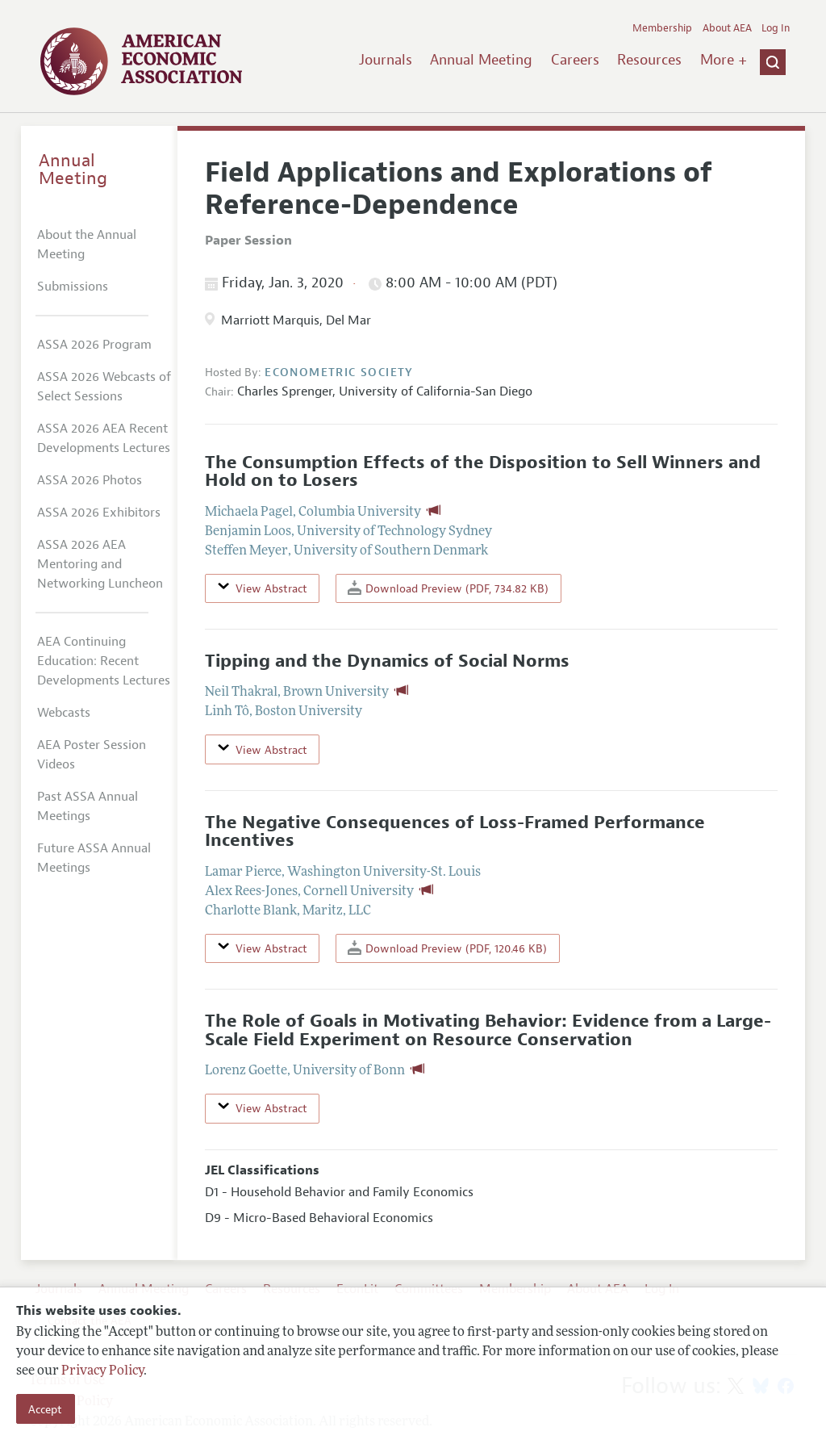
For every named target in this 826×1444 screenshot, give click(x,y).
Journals (385, 60)
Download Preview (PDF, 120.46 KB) (447, 948)
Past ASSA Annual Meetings (87, 806)
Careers (575, 60)
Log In (775, 28)
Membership (662, 28)
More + (723, 60)
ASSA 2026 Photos (89, 480)
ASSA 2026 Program (94, 345)
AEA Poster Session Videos (91, 754)
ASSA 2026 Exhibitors (99, 512)
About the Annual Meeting (86, 244)
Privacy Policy (102, 1371)
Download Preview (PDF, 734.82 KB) (448, 588)
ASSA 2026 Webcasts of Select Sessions (104, 386)
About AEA (727, 28)
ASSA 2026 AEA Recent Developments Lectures (103, 438)
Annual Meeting (481, 60)
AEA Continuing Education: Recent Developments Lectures (103, 661)
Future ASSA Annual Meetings (94, 858)
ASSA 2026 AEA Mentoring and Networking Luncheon (100, 564)
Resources (649, 60)
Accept (45, 1409)
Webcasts (63, 713)
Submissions (72, 286)
